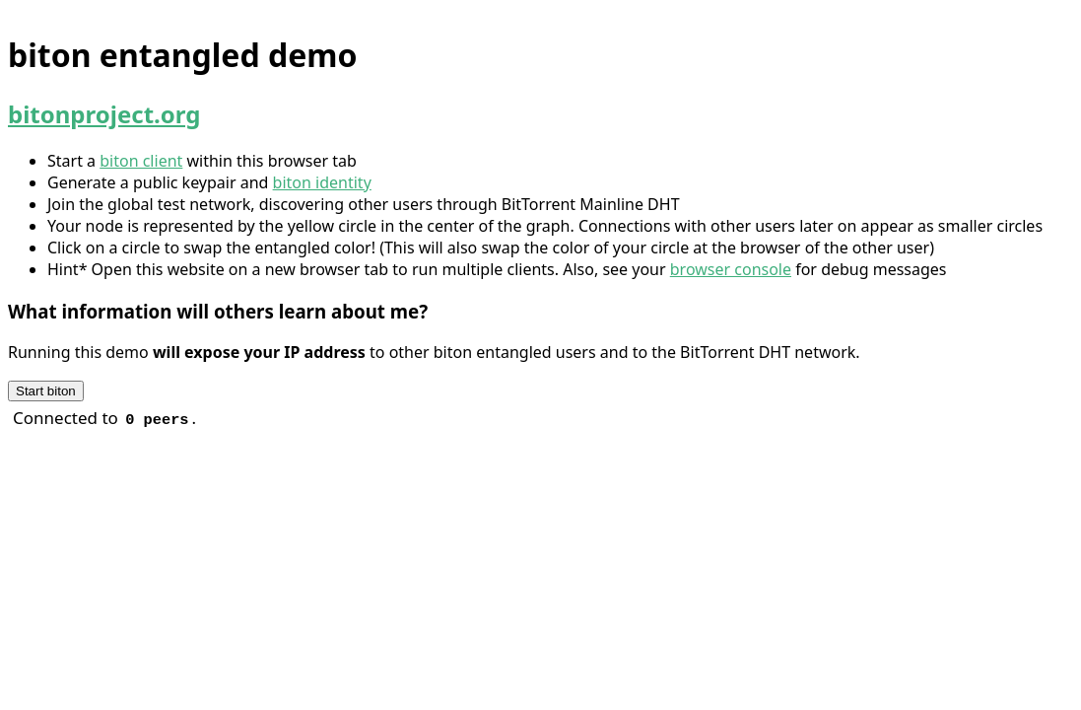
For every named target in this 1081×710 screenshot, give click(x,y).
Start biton (46, 391)
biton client (141, 161)
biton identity (322, 182)
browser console (730, 269)
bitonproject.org (104, 114)
